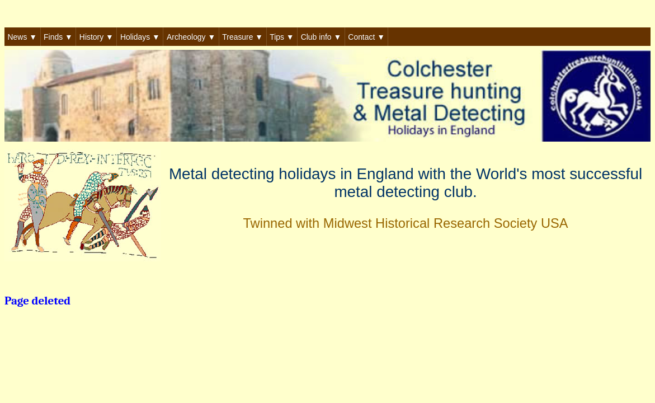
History (96, 36)
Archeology (191, 36)
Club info (321, 36)
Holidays (140, 36)
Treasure (242, 36)
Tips (282, 36)
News (22, 36)
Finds (58, 36)
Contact (366, 36)
